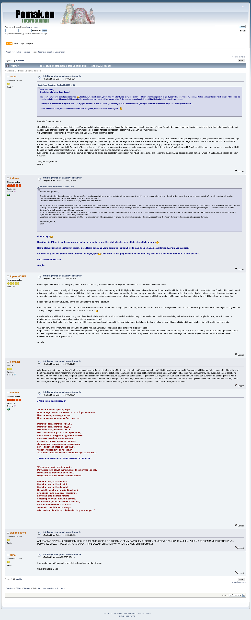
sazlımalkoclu (18, 532)
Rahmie (14, 178)
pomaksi (15, 361)
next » (243, 57)
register (36, 27)
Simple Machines (129, 613)
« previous (236, 57)
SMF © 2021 (117, 613)
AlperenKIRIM (18, 276)
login (28, 27)
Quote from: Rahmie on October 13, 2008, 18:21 (56, 85)
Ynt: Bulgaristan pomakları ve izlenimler (62, 76)
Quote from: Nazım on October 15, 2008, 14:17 (56, 187)
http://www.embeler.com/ (49, 259)
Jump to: (225, 595)
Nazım (13, 76)
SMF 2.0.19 (107, 613)
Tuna (13, 554)
